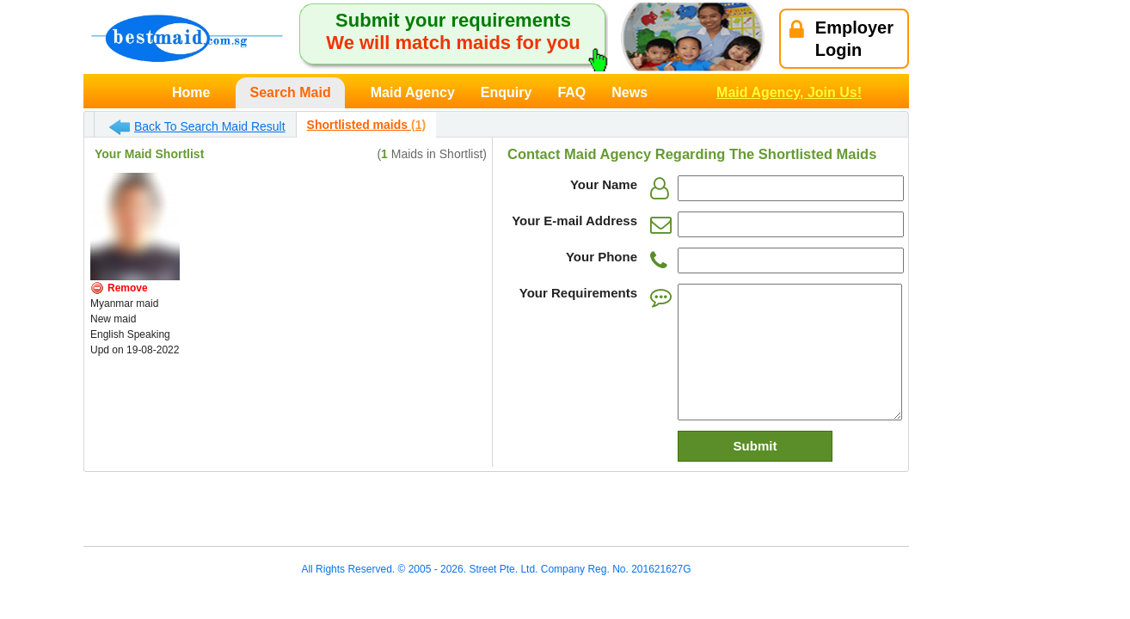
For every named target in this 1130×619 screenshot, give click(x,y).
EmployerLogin (841, 38)
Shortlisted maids (366, 125)
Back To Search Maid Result (197, 127)
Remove (127, 288)
